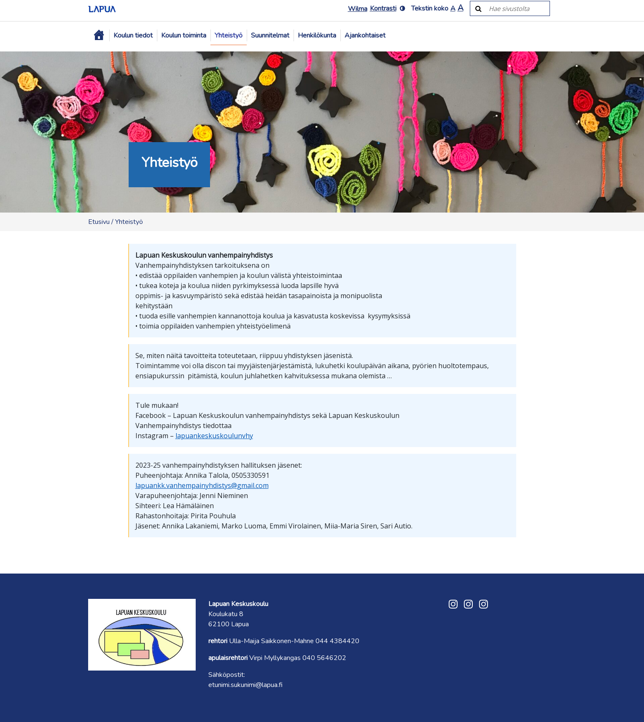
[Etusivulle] (102, 8)
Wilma (357, 8)
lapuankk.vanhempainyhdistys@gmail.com (202, 485)
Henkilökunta (317, 35)
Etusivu (99, 221)
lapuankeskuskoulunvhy (214, 435)
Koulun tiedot (133, 35)
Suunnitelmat (270, 35)
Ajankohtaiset (365, 35)
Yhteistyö (229, 35)
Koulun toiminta (183, 35)
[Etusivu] (98, 35)
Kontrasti (383, 8)
